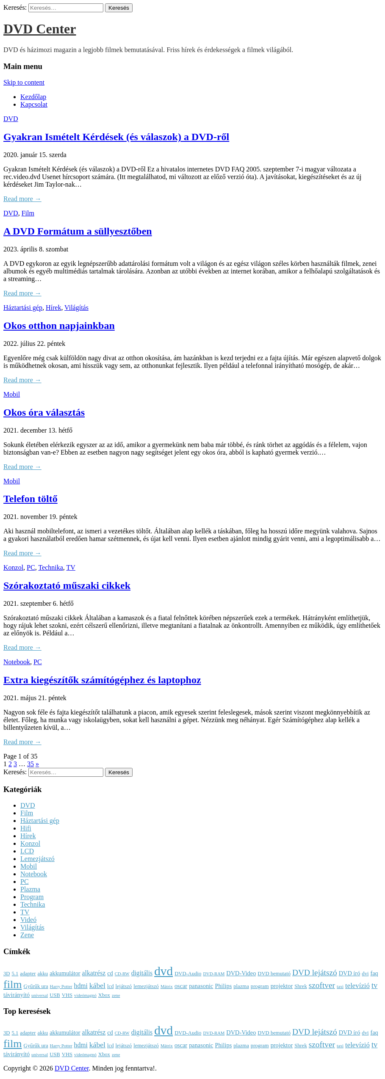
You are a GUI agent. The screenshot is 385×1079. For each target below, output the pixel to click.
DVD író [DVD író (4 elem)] (349, 973)
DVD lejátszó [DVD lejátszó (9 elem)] (314, 972)
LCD (27, 851)
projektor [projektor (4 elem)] (282, 985)
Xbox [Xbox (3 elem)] (104, 995)
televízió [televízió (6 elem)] (357, 986)
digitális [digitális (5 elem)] (141, 973)
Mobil (11, 394)
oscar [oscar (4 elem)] (180, 985)
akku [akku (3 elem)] (43, 974)
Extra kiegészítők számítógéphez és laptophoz (102, 679)
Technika (50, 567)
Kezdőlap (33, 96)
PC (31, 567)
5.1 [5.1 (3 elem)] (14, 974)
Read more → (22, 198)
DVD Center (39, 28)
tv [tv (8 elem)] (374, 985)
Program (32, 896)
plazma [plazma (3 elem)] (241, 986)
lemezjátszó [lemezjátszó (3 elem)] (146, 986)
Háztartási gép (22, 307)
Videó (28, 919)
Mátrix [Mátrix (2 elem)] (167, 986)
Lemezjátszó (37, 858)
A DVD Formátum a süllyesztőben (77, 231)
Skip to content (23, 82)
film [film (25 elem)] (12, 984)
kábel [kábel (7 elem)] (97, 985)
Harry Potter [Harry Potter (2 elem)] (61, 986)
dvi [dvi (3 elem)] (365, 974)
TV (70, 567)
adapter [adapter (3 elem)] (28, 974)
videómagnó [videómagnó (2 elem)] (85, 995)
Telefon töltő (30, 498)
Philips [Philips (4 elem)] (223, 985)
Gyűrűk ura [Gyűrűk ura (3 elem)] (36, 986)
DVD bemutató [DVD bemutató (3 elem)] (274, 974)
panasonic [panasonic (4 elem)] (201, 985)
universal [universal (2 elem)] (39, 995)
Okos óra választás (44, 412)
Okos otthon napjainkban (59, 325)
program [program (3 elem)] (260, 986)
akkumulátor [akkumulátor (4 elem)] (65, 973)
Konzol (13, 567)
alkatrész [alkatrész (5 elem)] (94, 973)
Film (28, 213)
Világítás (76, 307)
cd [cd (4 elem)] (110, 973)
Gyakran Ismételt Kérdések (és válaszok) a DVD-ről (116, 136)
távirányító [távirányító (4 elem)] (16, 994)
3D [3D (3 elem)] (6, 974)
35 (30, 763)
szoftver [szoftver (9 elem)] (322, 985)
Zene (27, 934)
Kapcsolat (33, 104)
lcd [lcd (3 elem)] (110, 986)
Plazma (30, 889)
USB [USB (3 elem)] (55, 995)
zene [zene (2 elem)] (116, 995)
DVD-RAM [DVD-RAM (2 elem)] (213, 973)
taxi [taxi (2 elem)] (340, 986)
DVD (10, 118)
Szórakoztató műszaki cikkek (66, 585)
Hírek (53, 307)
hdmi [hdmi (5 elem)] (81, 985)
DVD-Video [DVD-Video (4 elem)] (241, 973)
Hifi (25, 828)
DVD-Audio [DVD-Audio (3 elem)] (187, 974)
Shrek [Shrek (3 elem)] (300, 986)
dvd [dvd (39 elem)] (163, 971)
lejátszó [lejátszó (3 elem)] (123, 986)
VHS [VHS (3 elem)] (67, 995)
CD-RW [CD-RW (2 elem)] (122, 973)
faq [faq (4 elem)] (374, 973)
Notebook (16, 661)
